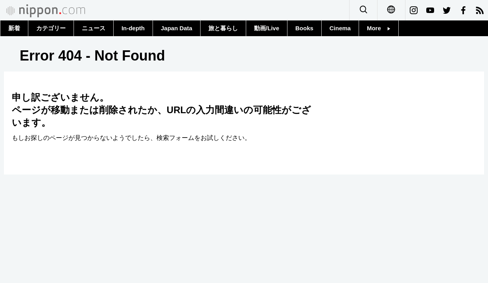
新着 (14, 28)
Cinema (340, 28)
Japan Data (176, 28)
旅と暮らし (223, 28)
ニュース (93, 28)
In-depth (133, 28)
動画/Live (266, 28)
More (378, 28)
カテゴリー (51, 28)
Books (304, 28)
